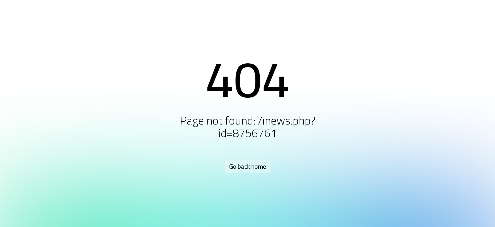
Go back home (247, 166)
